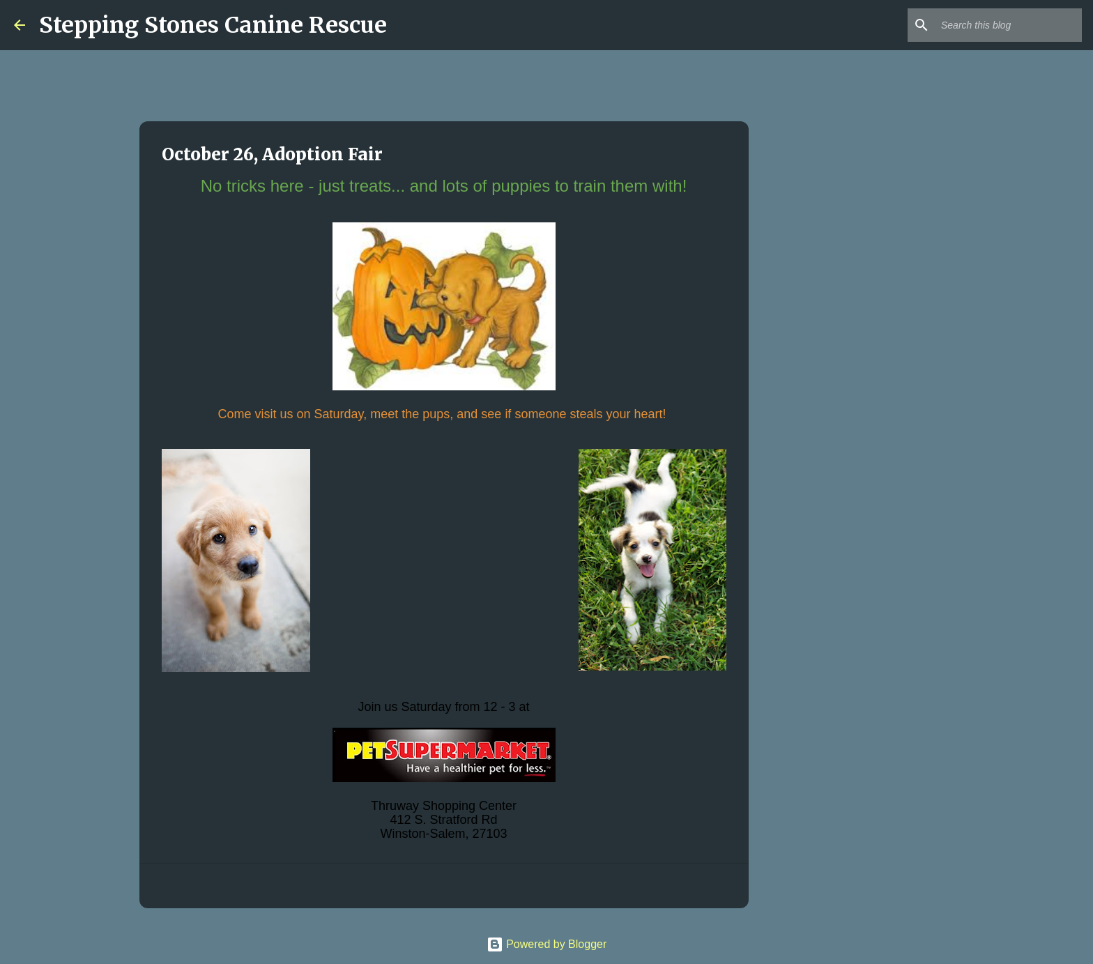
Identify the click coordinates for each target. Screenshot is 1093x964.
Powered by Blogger (547, 944)
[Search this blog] (1008, 25)
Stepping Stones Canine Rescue (213, 25)
